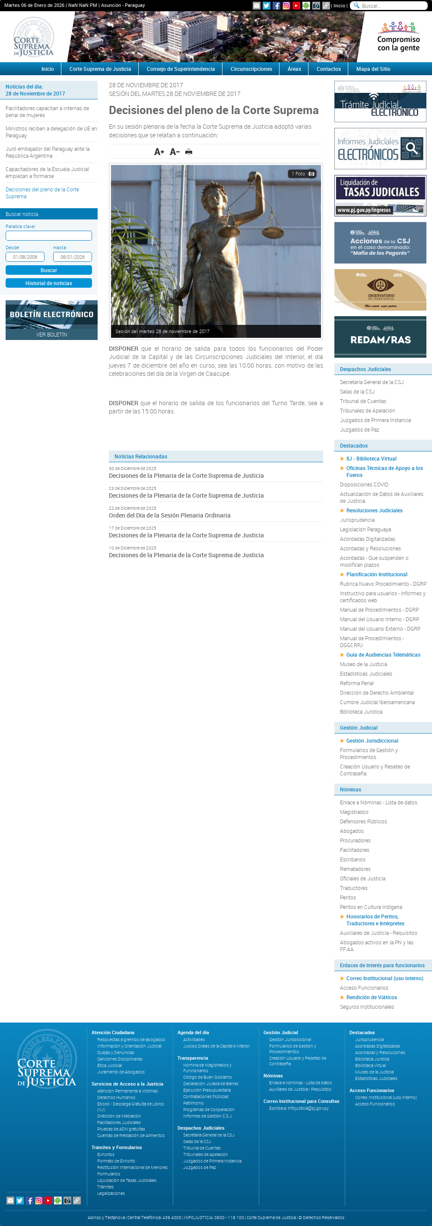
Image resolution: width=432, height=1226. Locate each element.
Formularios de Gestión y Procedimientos (369, 753)
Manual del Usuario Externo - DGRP (380, 628)
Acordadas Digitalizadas (367, 538)
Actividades (194, 1039)
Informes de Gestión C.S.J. (208, 1116)
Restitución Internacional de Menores (132, 1167)
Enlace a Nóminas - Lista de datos (378, 802)
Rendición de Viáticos (371, 997)
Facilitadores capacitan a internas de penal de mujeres (47, 111)
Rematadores (355, 868)
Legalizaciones (111, 1193)
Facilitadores (354, 849)
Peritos (348, 897)
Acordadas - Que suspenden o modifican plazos (374, 561)
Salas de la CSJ (357, 391)
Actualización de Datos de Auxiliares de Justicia (381, 497)
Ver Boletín (51, 334)
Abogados (352, 830)
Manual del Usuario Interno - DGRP (379, 619)
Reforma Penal (357, 683)
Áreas (294, 68)
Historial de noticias (48, 283)
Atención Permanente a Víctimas (127, 1091)
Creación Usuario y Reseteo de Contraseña (375, 770)
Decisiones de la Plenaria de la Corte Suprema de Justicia (186, 475)
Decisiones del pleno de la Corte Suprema (42, 193)
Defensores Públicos (363, 821)
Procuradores (355, 840)
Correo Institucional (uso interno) (384, 978)
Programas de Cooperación (209, 1109)
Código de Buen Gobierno (207, 1077)
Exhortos (105, 1154)
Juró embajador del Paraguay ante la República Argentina (47, 152)
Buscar (49, 270)
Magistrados (354, 811)
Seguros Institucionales (367, 1006)
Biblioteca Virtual (370, 1065)
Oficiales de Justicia (362, 878)
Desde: (13, 247)
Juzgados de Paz (359, 429)
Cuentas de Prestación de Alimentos (131, 1135)
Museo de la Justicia (363, 664)
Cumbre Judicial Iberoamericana (377, 702)
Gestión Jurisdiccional (372, 740)
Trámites (105, 1187)
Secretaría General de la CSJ (372, 381)
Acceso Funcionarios (364, 987)
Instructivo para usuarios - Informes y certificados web (383, 596)
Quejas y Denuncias (115, 1052)
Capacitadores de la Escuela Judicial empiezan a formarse (47, 172)
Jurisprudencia (357, 519)
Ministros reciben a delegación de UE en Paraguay (51, 132)
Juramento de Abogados (121, 1072)
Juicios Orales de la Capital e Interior (216, 1046)
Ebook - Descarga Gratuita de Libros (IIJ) (130, 1106)
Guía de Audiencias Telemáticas (383, 654)
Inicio (339, 5)
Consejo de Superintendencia (181, 68)
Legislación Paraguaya (365, 529)
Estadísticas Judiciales (366, 673)
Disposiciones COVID (364, 484)
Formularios (108, 1174)
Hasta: (60, 247)
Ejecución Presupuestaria (207, 1090)
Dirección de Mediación (119, 1116)
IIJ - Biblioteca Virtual (371, 458)
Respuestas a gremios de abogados (131, 1039)
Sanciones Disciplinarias (120, 1059)
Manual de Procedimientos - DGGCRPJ (372, 641)
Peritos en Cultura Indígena (371, 906)
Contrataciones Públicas (206, 1096)
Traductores (354, 887)
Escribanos (352, 859)
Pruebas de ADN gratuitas (121, 1129)
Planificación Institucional (376, 574)
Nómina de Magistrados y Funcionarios (207, 1068)
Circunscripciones (251, 68)
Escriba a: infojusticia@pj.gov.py (299, 1108)
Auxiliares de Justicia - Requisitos (378, 932)
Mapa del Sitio (373, 68)
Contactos (329, 68)
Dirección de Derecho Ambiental (377, 692)
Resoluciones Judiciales (374, 510)
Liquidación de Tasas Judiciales (126, 1180)
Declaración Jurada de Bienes (210, 1083)
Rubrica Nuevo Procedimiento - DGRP (383, 583)
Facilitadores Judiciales (119, 1122)
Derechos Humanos (116, 1097)
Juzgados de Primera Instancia (375, 419)
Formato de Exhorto (116, 1161)
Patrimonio (193, 1103)
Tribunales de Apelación (367, 410)
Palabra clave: (20, 226)
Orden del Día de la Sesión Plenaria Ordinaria (170, 515)
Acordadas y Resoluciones (370, 548)
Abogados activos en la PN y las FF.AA (376, 946)
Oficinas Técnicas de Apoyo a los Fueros (384, 471)
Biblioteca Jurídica (361, 711)
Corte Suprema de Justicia (100, 68)
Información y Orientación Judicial (129, 1046)
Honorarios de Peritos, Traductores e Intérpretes (375, 920)
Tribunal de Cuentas (363, 400)
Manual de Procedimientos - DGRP (379, 609)
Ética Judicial (109, 1065)
